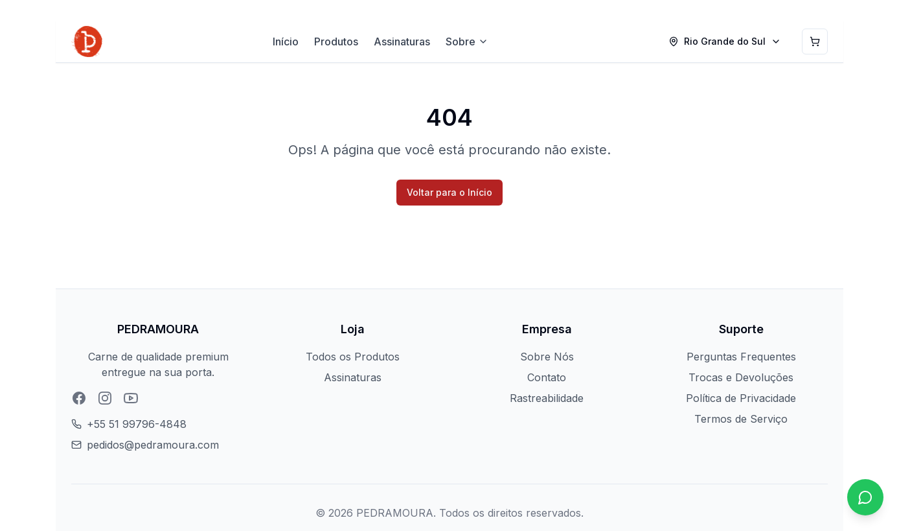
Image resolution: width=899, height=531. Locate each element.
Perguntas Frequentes (741, 356)
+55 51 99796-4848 (137, 424)
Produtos (336, 41)
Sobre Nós (547, 356)
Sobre (467, 41)
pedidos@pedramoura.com (153, 444)
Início (286, 41)
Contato (546, 377)
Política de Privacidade (741, 398)
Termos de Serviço (741, 418)
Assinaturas (402, 41)
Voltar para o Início (449, 192)
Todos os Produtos (353, 356)
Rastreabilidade (547, 398)
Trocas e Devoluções (740, 377)
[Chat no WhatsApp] (865, 497)
